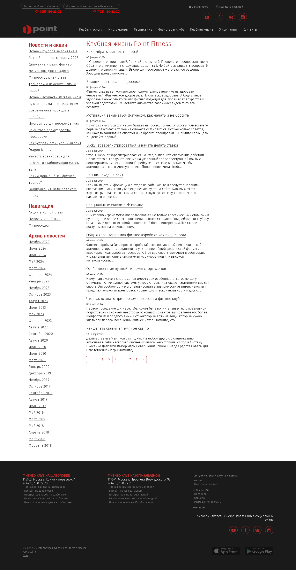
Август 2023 (38, 301)
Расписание (143, 29)
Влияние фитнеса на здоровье (113, 82)
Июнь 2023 (37, 308)
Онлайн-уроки (198, 7)
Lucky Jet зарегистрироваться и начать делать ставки (132, 145)
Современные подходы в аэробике (49, 113)
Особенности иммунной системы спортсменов (126, 269)
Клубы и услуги (91, 29)
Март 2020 (37, 360)
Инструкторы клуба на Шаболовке (45, 494)
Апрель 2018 (39, 432)
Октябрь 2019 (40, 386)
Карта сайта (29, 551)
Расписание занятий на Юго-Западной (133, 498)
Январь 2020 (39, 367)
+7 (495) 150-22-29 (106, 12)
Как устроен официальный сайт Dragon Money (55, 146)
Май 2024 (36, 262)
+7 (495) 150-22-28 (48, 12)
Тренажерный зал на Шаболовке (44, 486)
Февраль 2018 (40, 445)
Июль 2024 (37, 248)
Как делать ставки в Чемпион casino (117, 328)
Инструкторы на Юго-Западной (128, 494)
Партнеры (200, 493)
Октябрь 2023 (40, 294)
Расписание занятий (229, 7)
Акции (198, 480)
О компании (228, 29)
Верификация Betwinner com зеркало (53, 192)
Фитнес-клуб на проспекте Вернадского (91, 6)
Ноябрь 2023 (39, 288)
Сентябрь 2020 (41, 334)
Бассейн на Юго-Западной (125, 490)
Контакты (250, 29)
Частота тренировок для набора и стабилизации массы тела (54, 162)
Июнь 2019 (37, 406)
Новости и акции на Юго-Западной (131, 502)
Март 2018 (37, 439)
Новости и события (45, 219)
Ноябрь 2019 (39, 380)
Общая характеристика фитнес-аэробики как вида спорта (136, 235)
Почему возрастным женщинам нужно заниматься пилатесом (55, 100)
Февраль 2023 (40, 321)
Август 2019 (38, 399)
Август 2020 (38, 340)
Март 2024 (37, 268)
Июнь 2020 (37, 354)
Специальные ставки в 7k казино (114, 205)
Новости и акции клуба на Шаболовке (48, 502)
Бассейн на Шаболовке (38, 490)
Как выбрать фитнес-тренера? (112, 52)
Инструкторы (118, 29)
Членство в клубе (171, 29)
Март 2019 (37, 419)
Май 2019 (36, 413)
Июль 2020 (37, 347)
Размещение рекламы (207, 501)
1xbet (25, 555)
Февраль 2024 (40, 275)
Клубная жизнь (201, 29)
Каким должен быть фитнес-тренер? (52, 179)
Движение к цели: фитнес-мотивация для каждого (51, 67)
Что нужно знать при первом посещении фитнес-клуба (134, 299)
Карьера (199, 497)
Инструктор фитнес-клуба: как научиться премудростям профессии (54, 130)
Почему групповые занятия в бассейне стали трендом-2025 (54, 54)
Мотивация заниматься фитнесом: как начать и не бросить (137, 115)
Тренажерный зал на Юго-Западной (131, 486)
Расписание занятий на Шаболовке (46, 498)
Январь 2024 (39, 281)
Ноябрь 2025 (39, 242)
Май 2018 (36, 426)
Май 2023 (36, 314)
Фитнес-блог (39, 225)
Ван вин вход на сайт (104, 175)
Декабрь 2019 (40, 373)
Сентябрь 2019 (40, 393)
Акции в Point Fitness (46, 212)
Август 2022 (38, 327)
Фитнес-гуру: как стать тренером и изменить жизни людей (52, 84)
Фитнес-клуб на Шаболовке (41, 6)
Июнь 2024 (37, 255)
